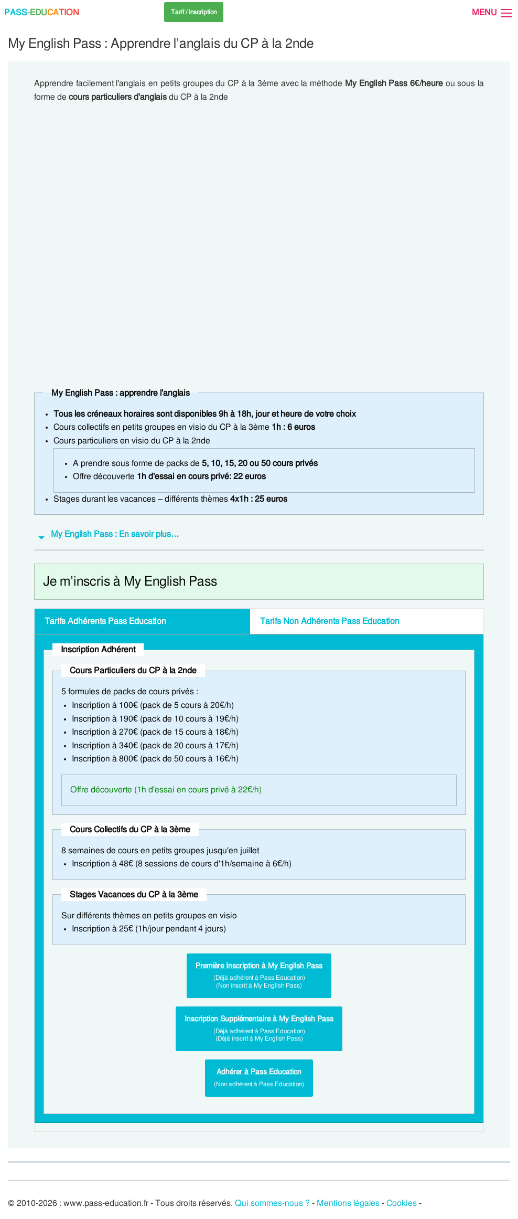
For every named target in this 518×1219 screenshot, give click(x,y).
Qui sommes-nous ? (272, 1203)
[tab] (259, 537)
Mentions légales (348, 1203)
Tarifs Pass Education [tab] (105, 621)
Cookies (401, 1203)
